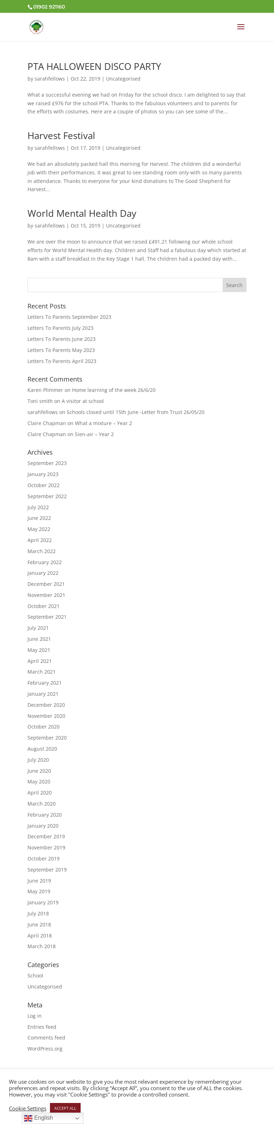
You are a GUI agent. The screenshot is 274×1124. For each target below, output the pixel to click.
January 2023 (43, 474)
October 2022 (43, 485)
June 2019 (39, 880)
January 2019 (43, 902)
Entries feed (41, 1026)
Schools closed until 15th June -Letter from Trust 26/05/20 (135, 412)
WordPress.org (44, 1048)
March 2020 (41, 803)
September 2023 (47, 463)
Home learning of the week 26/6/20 (114, 390)
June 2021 (39, 638)
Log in (34, 1015)
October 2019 (43, 858)
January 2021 (43, 693)
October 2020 (43, 726)
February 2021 (44, 682)
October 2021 (43, 606)
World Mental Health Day (81, 213)
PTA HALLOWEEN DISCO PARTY (94, 66)
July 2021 (38, 627)
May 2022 (38, 529)
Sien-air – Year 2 (94, 434)
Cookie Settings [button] (27, 1108)
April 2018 (39, 935)
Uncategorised (123, 78)
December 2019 (46, 836)
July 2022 (38, 507)
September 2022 (47, 496)
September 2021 (47, 616)
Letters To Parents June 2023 (61, 339)
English (38, 1118)
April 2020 (39, 792)
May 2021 (38, 650)
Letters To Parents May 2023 (61, 350)
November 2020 (46, 715)
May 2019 (38, 891)
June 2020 (39, 770)
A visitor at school (83, 401)
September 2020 (47, 737)
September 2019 (47, 869)
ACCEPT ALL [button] (65, 1108)
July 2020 (38, 759)
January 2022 (43, 572)
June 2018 (39, 924)
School (35, 975)
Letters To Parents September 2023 (69, 316)
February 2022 (44, 562)
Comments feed (46, 1037)
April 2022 (39, 540)
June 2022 (39, 518)
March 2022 (41, 551)
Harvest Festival (61, 135)
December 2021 (46, 584)
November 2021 (46, 595)
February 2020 (44, 814)
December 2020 (46, 704)
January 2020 (43, 825)
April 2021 (39, 661)
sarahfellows (50, 78)
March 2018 (41, 946)
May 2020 (38, 781)
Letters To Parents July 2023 (60, 328)
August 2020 (42, 748)
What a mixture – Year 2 (103, 423)
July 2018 (38, 913)
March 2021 (41, 671)
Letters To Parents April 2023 (61, 361)
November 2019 (46, 847)
